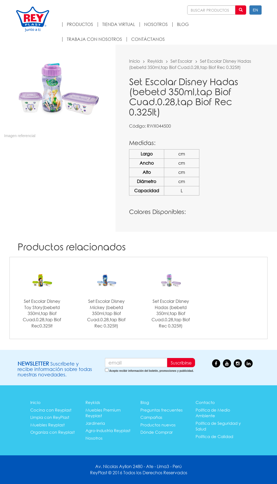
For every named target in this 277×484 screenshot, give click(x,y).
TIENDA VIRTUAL (118, 24)
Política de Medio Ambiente (213, 412)
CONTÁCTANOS (148, 39)
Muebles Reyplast (47, 424)
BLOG (183, 24)
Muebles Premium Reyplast (103, 412)
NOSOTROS (156, 24)
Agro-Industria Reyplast (107, 430)
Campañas (151, 417)
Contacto (205, 402)
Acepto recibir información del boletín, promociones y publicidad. (151, 370)
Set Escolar (181, 61)
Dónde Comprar (156, 432)
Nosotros (94, 438)
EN (255, 10)
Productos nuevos (158, 424)
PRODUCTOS (80, 24)
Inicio (134, 61)
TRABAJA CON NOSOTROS (94, 39)
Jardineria (95, 423)
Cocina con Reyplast (50, 410)
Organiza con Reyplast (52, 432)
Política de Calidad (214, 436)
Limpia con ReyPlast (49, 417)
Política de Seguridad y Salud (218, 426)
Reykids (155, 61)
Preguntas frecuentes (161, 410)
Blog (144, 402)
